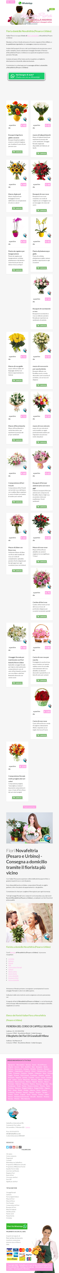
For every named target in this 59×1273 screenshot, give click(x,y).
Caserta (27, 1071)
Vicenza (46, 1096)
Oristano (11, 1084)
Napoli (34, 1082)
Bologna (26, 1069)
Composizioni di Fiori (12, 1205)
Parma (24, 1086)
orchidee (11, 959)
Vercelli (33, 1096)
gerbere (11, 961)
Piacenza (25, 1084)
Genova (41, 1075)
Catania (30, 1073)
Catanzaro (38, 1073)
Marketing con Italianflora (14, 1162)
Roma (14, 1090)
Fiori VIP (9, 1179)
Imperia (18, 1077)
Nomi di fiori (10, 1175)
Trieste (34, 1094)
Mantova (47, 1079)
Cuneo (50, 1071)
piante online (12, 971)
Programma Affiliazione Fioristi (15, 1167)
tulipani (10, 969)
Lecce (43, 1077)
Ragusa (47, 1088)
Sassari (25, 1092)
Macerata (26, 1079)
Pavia (48, 1086)
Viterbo (16, 1099)
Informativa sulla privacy (43, 1267)
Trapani (22, 1094)
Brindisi (33, 1069)
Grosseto (11, 1077)
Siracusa (18, 1092)
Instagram (17, 1147)
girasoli (10, 963)
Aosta (34, 1065)
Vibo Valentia (25, 1099)
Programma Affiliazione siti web (16, 1164)
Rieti (9, 1090)
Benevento (18, 1069)
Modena (10, 1082)
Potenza (11, 1088)
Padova (32, 1084)
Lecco (38, 1077)
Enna (44, 1073)
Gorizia (47, 1075)
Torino (16, 1094)
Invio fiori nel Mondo (12, 1171)
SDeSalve (26, 1269)
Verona (10, 1099)
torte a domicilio (13, 980)
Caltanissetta (41, 1071)
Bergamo (39, 1067)
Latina (14, 1079)
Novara (40, 1082)
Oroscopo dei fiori (12, 1177)
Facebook (10, 1147)
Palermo (18, 1084)
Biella (45, 1067)
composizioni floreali (15, 967)
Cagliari (10, 1071)
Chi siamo (9, 1154)
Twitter (7, 1147)
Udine (47, 1094)
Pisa (51, 1084)
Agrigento (11, 1065)
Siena (38, 1090)
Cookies (10, 1269)
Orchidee (9, 1218)
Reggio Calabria (27, 1088)
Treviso (40, 1094)
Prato (19, 1086)
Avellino (27, 1067)
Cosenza (24, 1073)
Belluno (10, 1069)
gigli (9, 965)
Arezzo (17, 1067)
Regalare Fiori (10, 1173)
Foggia (10, 1075)
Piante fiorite (10, 1216)
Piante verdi (10, 1214)
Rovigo (26, 1090)
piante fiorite (12, 974)
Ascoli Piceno (42, 1065)
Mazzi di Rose (10, 1201)
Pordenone (11, 1086)
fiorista (12, 952)
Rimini (20, 1090)
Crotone (31, 1077)
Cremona (16, 1073)
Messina (34, 1079)
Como (10, 1073)
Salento (27, 1127)
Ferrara (50, 1073)
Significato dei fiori (12, 1181)
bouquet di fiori (13, 978)
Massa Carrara (20, 1082)
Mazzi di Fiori (10, 1199)
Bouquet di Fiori (11, 1207)
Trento (10, 1094)
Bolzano (46, 1069)
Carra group (30, 1267)
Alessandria (20, 1065)
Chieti (33, 1071)
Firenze (16, 1075)
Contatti (8, 1160)
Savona (31, 1092)
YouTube (14, 1147)
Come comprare (11, 1156)
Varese (10, 1096)
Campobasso (19, 1071)
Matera (28, 1082)
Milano (40, 1079)
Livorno (48, 1077)
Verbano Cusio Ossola (21, 1096)
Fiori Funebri (10, 1203)
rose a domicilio (13, 976)
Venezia (39, 1096)
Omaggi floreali (11, 1192)
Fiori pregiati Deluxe (12, 1197)
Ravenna (18, 1088)
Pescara (38, 1084)
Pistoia (42, 1086)
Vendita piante (10, 1211)
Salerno (32, 1090)
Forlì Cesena (25, 1075)
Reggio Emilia (38, 1088)
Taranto (38, 1092)
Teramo (44, 1092)
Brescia (39, 1069)
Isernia (24, 1077)
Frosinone (33, 1075)
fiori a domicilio (32, 36)
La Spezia (11, 1092)
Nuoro (46, 1082)
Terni (28, 1094)
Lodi (9, 1079)
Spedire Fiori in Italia (12, 1169)
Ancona (28, 1065)
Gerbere (8, 1194)
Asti (22, 1067)
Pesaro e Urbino (33, 1086)
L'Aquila (10, 1067)
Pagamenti (9, 1158)
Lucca (20, 1079)
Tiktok (20, 1147)
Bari (33, 1067)
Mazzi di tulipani (11, 1209)
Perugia (45, 1084)
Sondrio (44, 1090)
